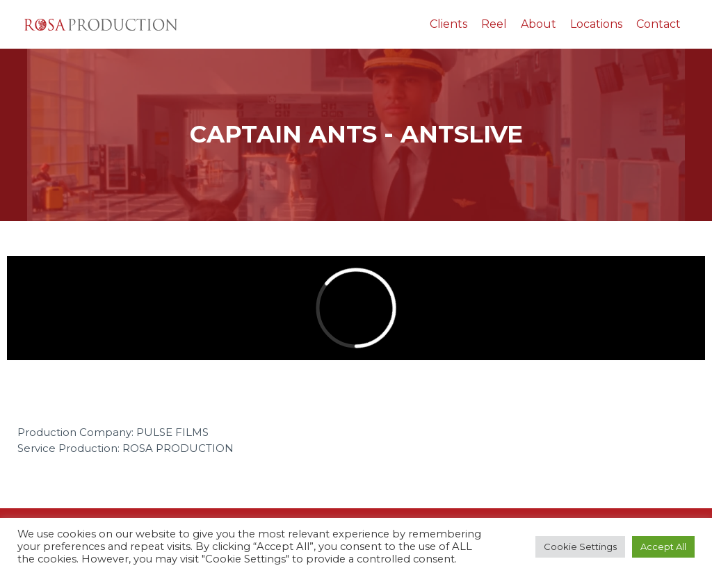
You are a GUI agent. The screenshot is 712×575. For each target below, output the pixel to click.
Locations (596, 24)
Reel (494, 24)
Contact (658, 24)
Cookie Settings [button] (580, 546)
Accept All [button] (663, 546)
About (538, 24)
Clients (448, 24)
